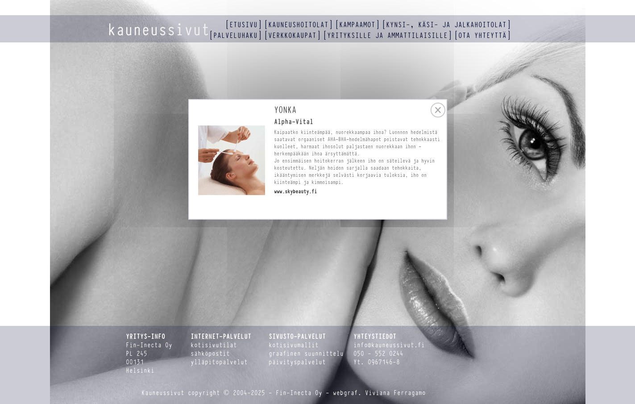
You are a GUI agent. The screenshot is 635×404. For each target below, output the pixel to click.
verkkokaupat (292, 35)
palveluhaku (235, 35)
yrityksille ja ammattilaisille (387, 35)
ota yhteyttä (482, 35)
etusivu (243, 24)
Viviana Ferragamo (395, 393)
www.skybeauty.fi (295, 191)
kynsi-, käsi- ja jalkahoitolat (446, 24)
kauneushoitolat (298, 24)
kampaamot (357, 24)
